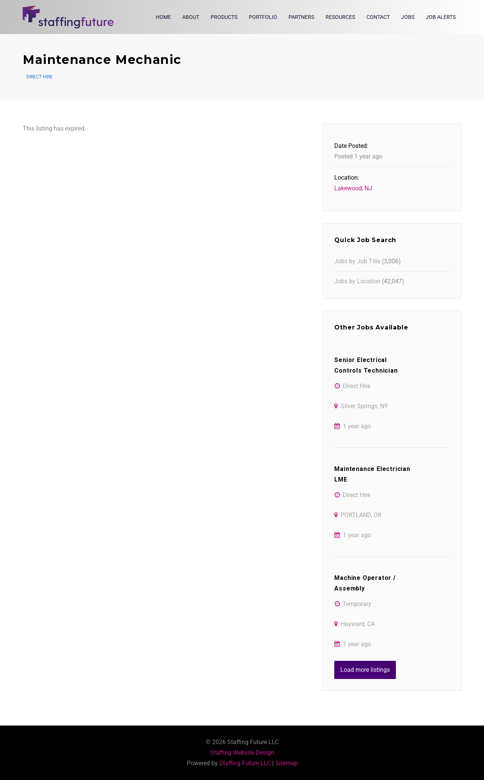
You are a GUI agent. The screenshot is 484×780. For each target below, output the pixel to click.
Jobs (407, 17)
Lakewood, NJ (353, 188)
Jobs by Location (357, 281)
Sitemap (286, 763)
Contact (378, 17)
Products (224, 17)
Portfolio (263, 17)
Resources (340, 17)
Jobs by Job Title (357, 261)
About (190, 17)
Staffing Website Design (242, 752)
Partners (301, 17)
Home (163, 17)
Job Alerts (441, 17)
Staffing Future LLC (245, 763)
